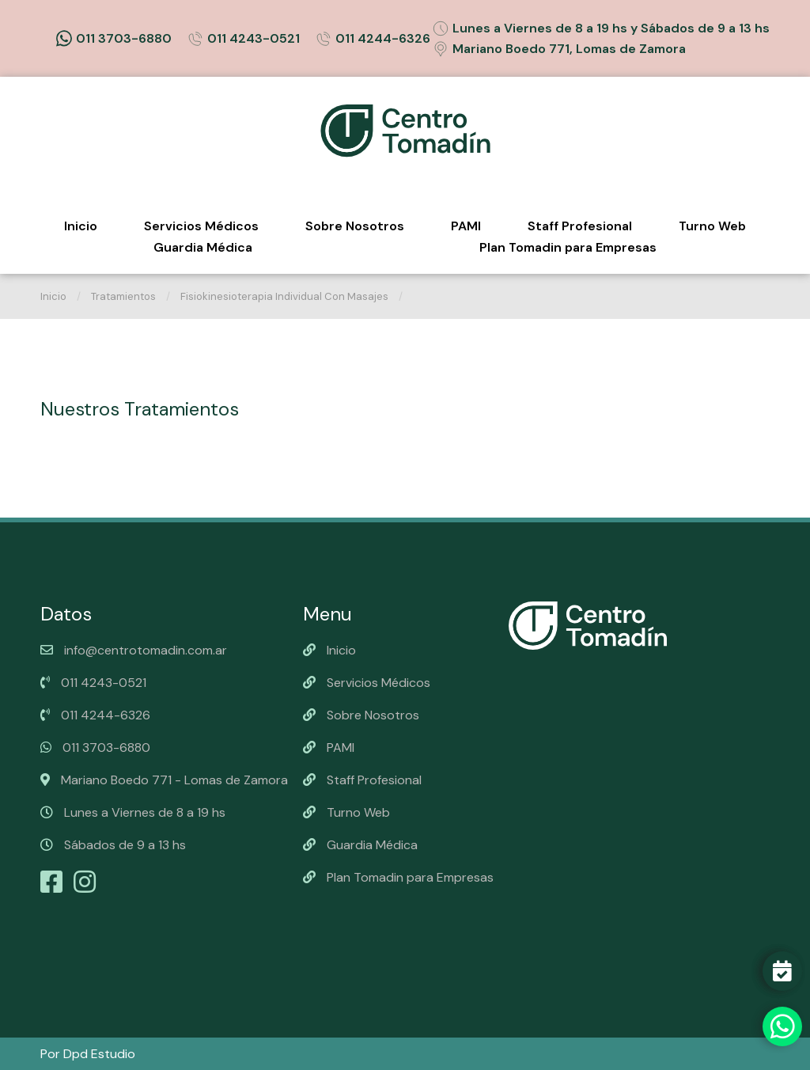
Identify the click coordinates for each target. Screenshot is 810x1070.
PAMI (466, 226)
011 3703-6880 (114, 38)
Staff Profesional (580, 226)
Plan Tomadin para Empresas (568, 247)
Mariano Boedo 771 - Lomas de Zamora (164, 780)
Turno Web (712, 226)
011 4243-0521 (243, 38)
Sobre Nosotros (354, 226)
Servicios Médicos (201, 226)
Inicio (80, 226)
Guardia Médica (202, 247)
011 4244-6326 (373, 38)
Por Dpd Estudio (87, 1053)
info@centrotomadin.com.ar (133, 650)
